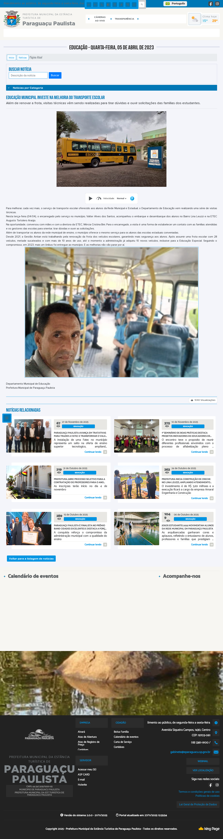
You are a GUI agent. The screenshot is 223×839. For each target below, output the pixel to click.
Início (11, 57)
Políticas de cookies (207, 795)
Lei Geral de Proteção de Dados (198, 804)
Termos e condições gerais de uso (198, 791)
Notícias (23, 57)
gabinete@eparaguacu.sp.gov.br (190, 752)
